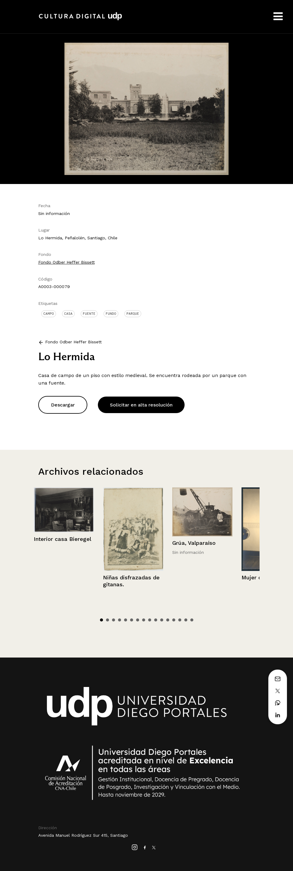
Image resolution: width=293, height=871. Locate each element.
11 (161, 619)
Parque (132, 313)
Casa (68, 313)
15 (185, 619)
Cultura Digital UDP (80, 19)
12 (167, 619)
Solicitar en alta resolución (141, 405)
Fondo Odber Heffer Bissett (66, 262)
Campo (48, 313)
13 (173, 619)
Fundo (111, 313)
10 (155, 619)
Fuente (89, 313)
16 (191, 619)
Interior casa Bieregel (62, 539)
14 (179, 619)
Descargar (63, 405)
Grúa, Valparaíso (194, 543)
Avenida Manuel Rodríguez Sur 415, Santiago (83, 835)
